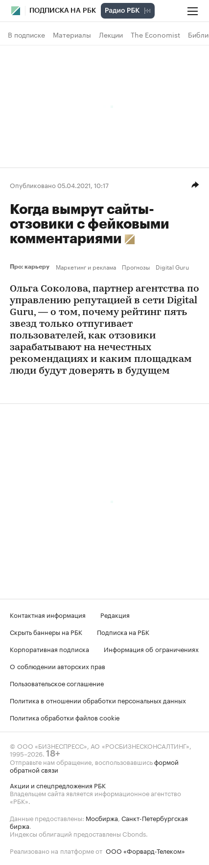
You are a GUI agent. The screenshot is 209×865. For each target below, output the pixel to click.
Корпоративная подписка (49, 649)
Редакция (115, 614)
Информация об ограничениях (151, 649)
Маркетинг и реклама (86, 267)
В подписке (26, 35)
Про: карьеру (31, 267)
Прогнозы (136, 267)
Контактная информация (48, 614)
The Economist (155, 35)
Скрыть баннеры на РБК (46, 631)
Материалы (72, 35)
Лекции (111, 35)
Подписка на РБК (123, 631)
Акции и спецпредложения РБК (58, 785)
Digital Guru (172, 267)
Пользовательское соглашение (57, 683)
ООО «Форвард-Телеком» (145, 850)
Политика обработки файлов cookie (65, 717)
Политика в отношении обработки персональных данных (98, 700)
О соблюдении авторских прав (57, 666)
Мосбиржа (102, 818)
